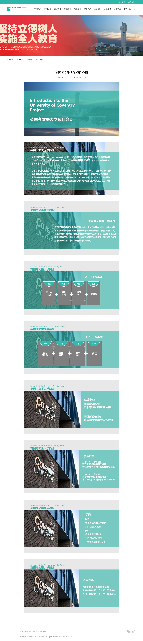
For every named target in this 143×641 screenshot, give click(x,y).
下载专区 (127, 9)
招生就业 (117, 9)
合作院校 (10, 60)
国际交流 (107, 9)
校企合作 (97, 9)
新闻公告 (47, 9)
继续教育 (77, 9)
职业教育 (67, 9)
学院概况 (37, 9)
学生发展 (87, 9)
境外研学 (20, 60)
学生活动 (39, 60)
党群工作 (57, 9)
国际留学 (30, 60)
